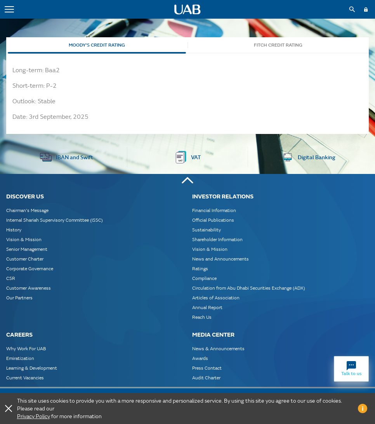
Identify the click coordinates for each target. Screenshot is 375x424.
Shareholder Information (217, 239)
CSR (10, 278)
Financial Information (214, 210)
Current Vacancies (25, 378)
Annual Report (207, 307)
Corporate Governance (29, 268)
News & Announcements (218, 348)
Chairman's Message (27, 210)
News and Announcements (220, 259)
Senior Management (26, 249)
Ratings (200, 268)
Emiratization (20, 358)
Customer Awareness (28, 288)
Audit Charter (206, 378)
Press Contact (207, 368)
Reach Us (202, 317)
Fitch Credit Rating (278, 45)
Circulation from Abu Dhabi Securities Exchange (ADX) (248, 288)
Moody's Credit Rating (97, 45)
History (13, 230)
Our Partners (19, 298)
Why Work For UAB (26, 348)
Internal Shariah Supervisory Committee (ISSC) (54, 220)
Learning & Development (31, 368)
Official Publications (213, 220)
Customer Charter (24, 259)
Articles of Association (216, 298)
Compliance (204, 278)
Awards (200, 358)
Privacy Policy (33, 416)
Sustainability (206, 230)
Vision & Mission (24, 239)
